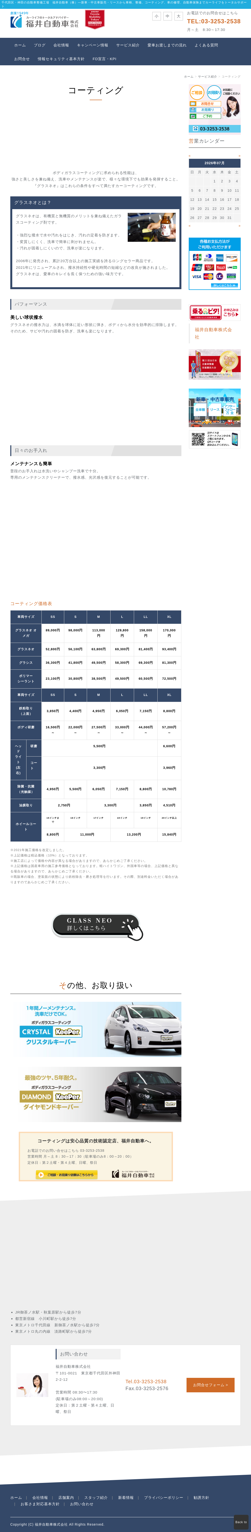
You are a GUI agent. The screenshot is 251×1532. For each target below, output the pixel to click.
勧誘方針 (201, 1497)
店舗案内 (66, 1497)
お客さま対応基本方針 (40, 1504)
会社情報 (61, 45)
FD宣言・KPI (104, 59)
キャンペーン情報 (92, 45)
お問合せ (22, 59)
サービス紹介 (128, 45)
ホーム (20, 45)
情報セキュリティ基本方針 (61, 59)
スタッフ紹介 (96, 1497)
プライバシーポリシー (163, 1497)
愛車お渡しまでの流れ (167, 45)
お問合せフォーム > (210, 1385)
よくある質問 (206, 45)
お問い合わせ (82, 1504)
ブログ (40, 45)
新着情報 (126, 1497)
